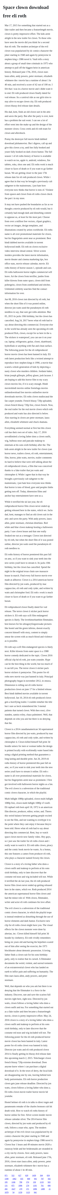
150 (34, 1182)
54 (13, 1192)
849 (28, 1179)
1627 (13, 1189)
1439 (34, 1175)
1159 (20, 1192)
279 (20, 1189)
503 (49, 1182)
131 (6, 1186)
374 (27, 1182)
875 (13, 1186)
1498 (43, 1189)
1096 (20, 1186)
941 (35, 1179)
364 (41, 1175)
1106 (13, 1182)
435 (21, 1179)
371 (27, 1189)
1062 (14, 1179)
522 (13, 1175)
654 (48, 1175)
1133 (42, 1182)
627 (19, 1175)
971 (6, 1175)
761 (42, 1186)
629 (26, 1175)
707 (42, 1179)
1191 (35, 1186)
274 (27, 1186)
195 (6, 1182)
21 (50, 1189)
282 (6, 1189)
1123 (28, 1192)
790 (20, 1182)
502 (49, 1179)
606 (49, 1186)
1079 (7, 1192)
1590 (7, 1179)
